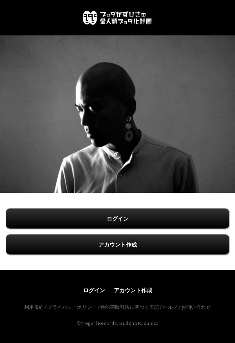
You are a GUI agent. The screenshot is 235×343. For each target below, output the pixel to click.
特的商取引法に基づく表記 (129, 307)
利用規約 (34, 307)
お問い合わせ (196, 307)
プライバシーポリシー (72, 307)
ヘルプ (170, 307)
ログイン (118, 218)
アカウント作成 (117, 244)
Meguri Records (98, 323)
